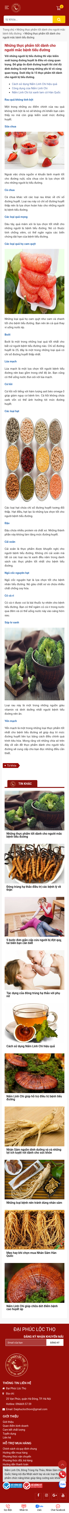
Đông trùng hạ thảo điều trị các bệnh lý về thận (33, 888)
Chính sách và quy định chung (20, 1448)
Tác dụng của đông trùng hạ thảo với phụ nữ (33, 994)
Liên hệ (7, 1437)
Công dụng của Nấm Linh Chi (29, 88)
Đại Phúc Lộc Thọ (34, 1329)
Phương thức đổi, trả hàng (17, 1460)
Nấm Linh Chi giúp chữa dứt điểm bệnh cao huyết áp (32, 1307)
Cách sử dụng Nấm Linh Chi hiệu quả (34, 84)
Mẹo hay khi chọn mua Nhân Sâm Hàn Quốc (31, 1254)
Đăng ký (54, 1342)
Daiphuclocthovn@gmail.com (30, 1409)
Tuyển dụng (9, 1433)
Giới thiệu (8, 1421)
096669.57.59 (23, 1404)
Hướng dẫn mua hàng (15, 1452)
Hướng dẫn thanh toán (15, 1464)
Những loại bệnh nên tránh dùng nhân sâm (34, 1202)
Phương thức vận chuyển (17, 1456)
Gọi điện (8, 1507)
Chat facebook (58, 1507)
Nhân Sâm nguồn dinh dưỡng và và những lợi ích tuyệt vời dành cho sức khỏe (33, 1151)
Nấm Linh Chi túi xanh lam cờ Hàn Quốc (36, 92)
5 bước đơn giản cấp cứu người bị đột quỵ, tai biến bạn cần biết (34, 941)
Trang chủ (8, 29)
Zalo (39, 1507)
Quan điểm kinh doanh (15, 1425)
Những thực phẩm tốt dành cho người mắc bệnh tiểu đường (34, 835)
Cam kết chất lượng (14, 1429)
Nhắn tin (24, 1507)
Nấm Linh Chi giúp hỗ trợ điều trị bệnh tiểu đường (34, 1098)
